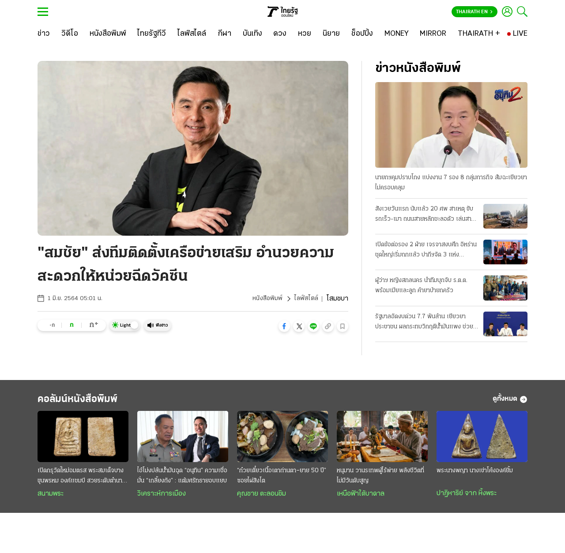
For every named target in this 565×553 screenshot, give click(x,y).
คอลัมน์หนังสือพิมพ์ (90, 401)
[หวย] (304, 34)
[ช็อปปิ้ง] (362, 34)
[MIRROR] (433, 34)
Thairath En (474, 12)
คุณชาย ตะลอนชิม (261, 497)
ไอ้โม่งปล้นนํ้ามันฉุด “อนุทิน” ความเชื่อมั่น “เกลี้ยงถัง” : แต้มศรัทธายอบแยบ (182, 479)
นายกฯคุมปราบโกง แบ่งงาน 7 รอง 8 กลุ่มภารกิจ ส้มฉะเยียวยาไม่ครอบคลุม (451, 183)
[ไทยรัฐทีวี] (151, 34)
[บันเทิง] (252, 34)
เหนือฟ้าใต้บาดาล (360, 497)
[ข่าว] (44, 34)
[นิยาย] (331, 34)
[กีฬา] (224, 34)
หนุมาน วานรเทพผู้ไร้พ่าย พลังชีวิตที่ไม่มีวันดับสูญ (380, 479)
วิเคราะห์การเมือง (161, 497)
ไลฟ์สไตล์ (305, 298)
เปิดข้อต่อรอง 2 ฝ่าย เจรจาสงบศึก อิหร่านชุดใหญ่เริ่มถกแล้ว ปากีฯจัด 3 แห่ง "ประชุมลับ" (426, 251)
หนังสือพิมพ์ (265, 298)
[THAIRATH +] (479, 34)
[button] (284, 326)
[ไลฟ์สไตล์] (191, 34)
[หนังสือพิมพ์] (108, 34)
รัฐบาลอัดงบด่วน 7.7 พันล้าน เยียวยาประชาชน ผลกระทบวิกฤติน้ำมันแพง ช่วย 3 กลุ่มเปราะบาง (424, 323)
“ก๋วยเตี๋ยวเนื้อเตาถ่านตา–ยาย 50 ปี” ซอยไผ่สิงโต (281, 479)
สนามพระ (51, 497)
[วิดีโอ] (69, 34)
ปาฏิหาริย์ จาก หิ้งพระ (467, 497)
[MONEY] (396, 34)
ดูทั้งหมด (510, 402)
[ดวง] (279, 34)
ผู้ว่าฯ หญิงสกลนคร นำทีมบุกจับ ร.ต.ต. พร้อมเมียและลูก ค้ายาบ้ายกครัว (421, 286)
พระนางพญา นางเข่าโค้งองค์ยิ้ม (475, 474)
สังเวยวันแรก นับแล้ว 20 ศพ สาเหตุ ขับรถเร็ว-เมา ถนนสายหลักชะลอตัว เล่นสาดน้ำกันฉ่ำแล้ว (425, 215)
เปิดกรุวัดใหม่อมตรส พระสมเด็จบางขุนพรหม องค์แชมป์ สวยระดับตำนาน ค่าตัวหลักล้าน (82, 480)
